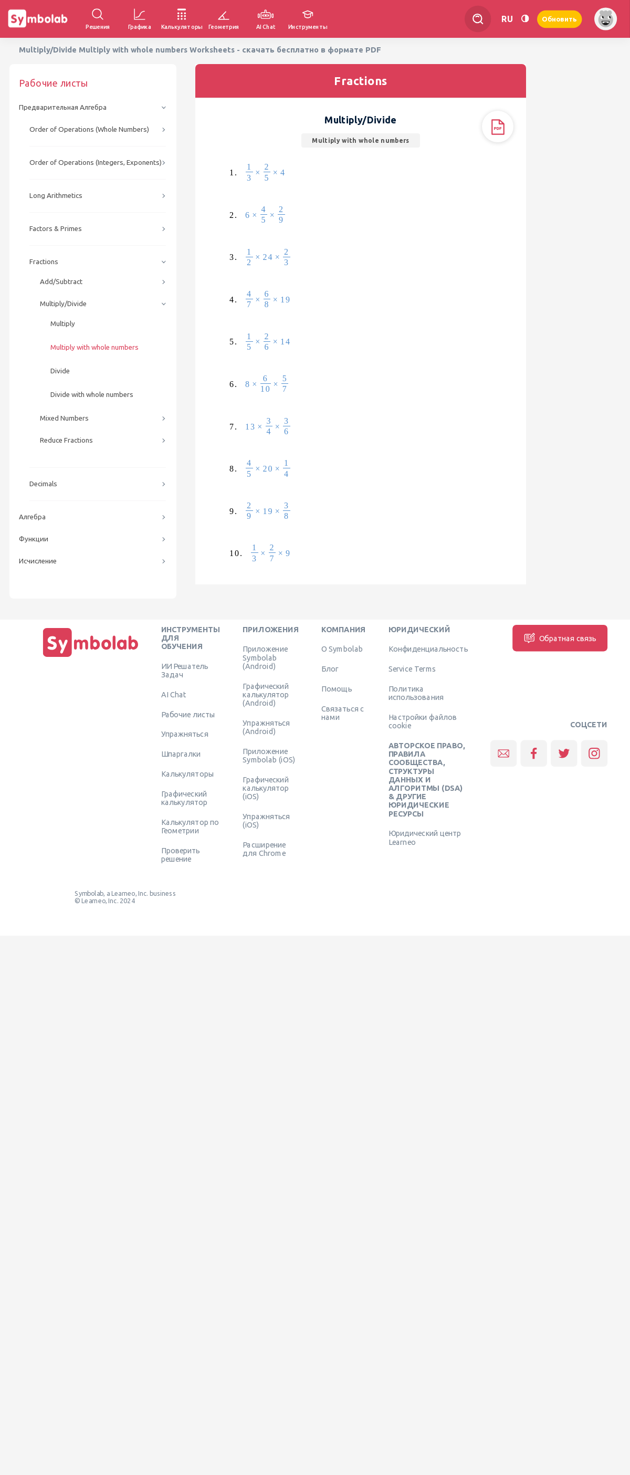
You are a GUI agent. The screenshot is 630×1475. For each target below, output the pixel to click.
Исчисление (38, 561)
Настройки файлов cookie (422, 721)
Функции (33, 539)
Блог (329, 669)
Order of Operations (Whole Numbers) (89, 129)
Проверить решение (180, 854)
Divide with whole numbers (91, 395)
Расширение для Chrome (264, 848)
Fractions (43, 262)
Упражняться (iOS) (266, 820)
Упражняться (184, 734)
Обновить (560, 19)
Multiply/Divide (63, 304)
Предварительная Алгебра (63, 107)
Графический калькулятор (184, 797)
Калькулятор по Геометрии (190, 826)
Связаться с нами (342, 712)
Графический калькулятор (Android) (266, 694)
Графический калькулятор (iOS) (266, 788)
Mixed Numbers (64, 418)
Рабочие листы (188, 714)
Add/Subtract (61, 282)
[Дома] (91, 657)
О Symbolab (342, 649)
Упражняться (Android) (266, 726)
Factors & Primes (55, 229)
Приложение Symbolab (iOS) (269, 755)
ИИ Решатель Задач (184, 670)
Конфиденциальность (428, 649)
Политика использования (416, 692)
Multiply (62, 324)
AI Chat (173, 694)
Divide (60, 371)
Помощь (336, 688)
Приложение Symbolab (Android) (265, 658)
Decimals (43, 484)
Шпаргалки (181, 754)
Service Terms (412, 669)
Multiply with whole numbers (94, 347)
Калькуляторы (187, 773)
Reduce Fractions (66, 440)
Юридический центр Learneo (424, 837)
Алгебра (32, 517)
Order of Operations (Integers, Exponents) (95, 162)
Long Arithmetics (55, 196)
